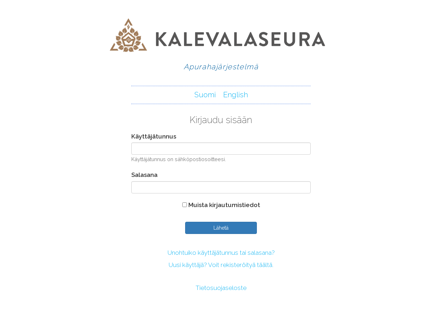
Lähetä (221, 228)
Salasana (144, 174)
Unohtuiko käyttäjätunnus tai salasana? (221, 252)
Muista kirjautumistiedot (221, 204)
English (235, 94)
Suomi (205, 94)
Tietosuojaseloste (221, 287)
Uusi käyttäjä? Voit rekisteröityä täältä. (221, 264)
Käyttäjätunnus (153, 136)
